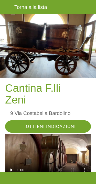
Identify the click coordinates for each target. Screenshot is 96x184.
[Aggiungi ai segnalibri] (70, 178)
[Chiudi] (7, 7)
